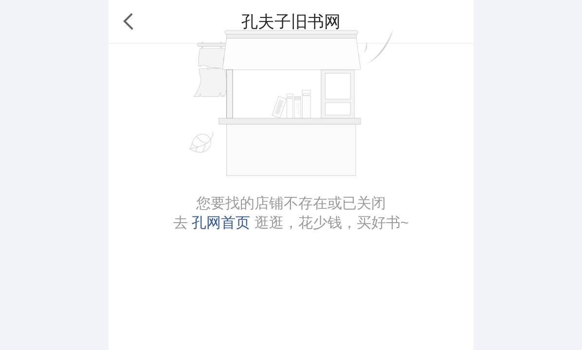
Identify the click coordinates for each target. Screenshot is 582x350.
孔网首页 (221, 222)
